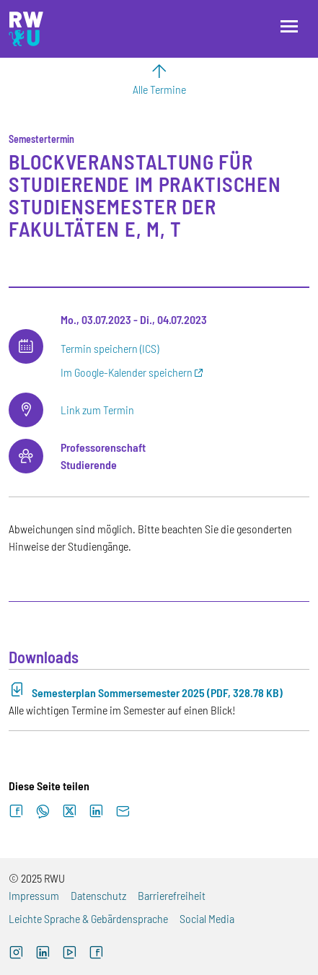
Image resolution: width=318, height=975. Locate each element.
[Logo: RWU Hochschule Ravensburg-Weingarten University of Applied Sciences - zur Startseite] (26, 29)
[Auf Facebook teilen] (16, 812)
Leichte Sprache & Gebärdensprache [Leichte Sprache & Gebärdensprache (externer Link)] (88, 918)
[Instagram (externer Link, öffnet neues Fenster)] (16, 954)
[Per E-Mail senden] (123, 812)
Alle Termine (159, 89)
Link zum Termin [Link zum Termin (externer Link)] (97, 409)
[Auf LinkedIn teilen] (96, 812)
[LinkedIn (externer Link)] (42, 954)
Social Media (207, 918)
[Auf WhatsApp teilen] (42, 812)
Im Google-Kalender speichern (127, 372)
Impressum (34, 895)
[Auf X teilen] (69, 812)
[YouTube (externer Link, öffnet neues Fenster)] (69, 954)
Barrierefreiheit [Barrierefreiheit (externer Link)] (172, 895)
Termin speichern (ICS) (110, 348)
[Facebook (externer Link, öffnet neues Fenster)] (96, 954)
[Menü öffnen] (289, 26)
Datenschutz (98, 895)
